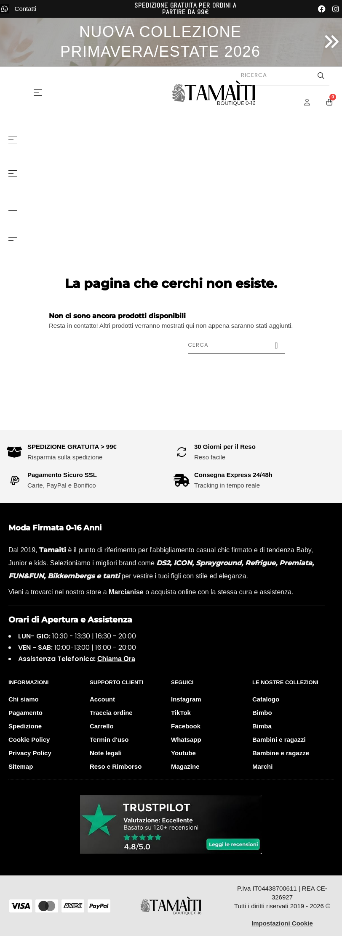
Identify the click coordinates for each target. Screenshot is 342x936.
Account (102, 699)
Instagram (186, 699)
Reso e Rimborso (116, 766)
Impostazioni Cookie (282, 923)
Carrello (102, 726)
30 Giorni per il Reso (225, 446)
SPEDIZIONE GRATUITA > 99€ (72, 446)
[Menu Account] (312, 102)
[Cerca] (236, 345)
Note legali (106, 753)
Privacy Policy (29, 753)
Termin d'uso (109, 739)
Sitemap (20, 766)
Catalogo (265, 699)
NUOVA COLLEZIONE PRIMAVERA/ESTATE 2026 (160, 41)
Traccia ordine (111, 712)
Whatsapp (186, 739)
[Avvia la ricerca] (321, 75)
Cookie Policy (29, 739)
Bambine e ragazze (280, 753)
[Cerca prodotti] (280, 75)
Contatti (26, 8)
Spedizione (25, 726)
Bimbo (262, 712)
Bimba (262, 726)
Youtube (183, 753)
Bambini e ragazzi (279, 739)
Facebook (185, 726)
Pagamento (25, 712)
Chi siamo (23, 699)
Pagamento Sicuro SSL (62, 474)
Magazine (185, 766)
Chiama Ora (116, 658)
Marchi (262, 766)
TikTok (181, 712)
